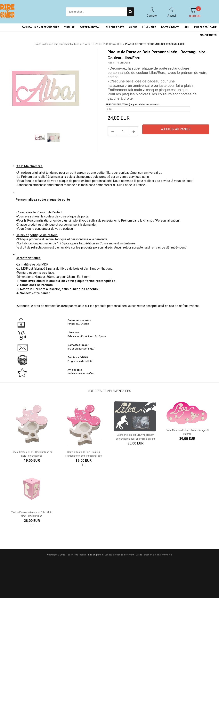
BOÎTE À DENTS (170, 27)
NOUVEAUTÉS (208, 35)
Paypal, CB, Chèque (78, 323)
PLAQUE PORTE (115, 27)
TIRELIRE (69, 27)
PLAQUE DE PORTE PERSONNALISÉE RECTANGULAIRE (155, 44)
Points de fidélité (78, 357)
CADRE (133, 27)
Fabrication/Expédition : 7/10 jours (87, 336)
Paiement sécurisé (79, 320)
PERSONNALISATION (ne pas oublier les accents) (132, 104)
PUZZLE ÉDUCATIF (205, 27)
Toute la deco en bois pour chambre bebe (57, 44)
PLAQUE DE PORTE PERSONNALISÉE (102, 44)
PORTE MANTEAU (90, 27)
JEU (186, 27)
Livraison (74, 332)
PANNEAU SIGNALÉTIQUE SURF (40, 27)
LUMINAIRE (149, 27)
